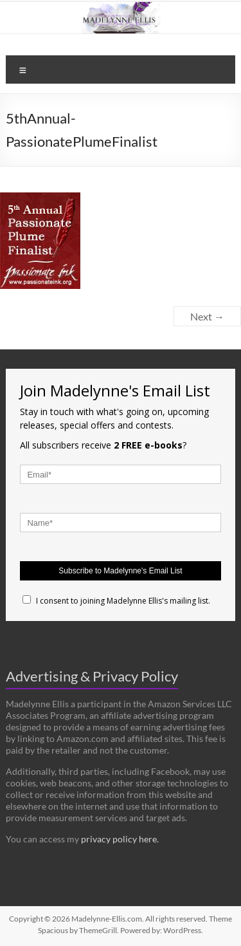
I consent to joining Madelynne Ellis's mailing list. (116, 600)
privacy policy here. (120, 838)
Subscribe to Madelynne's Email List (120, 570)
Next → (207, 316)
